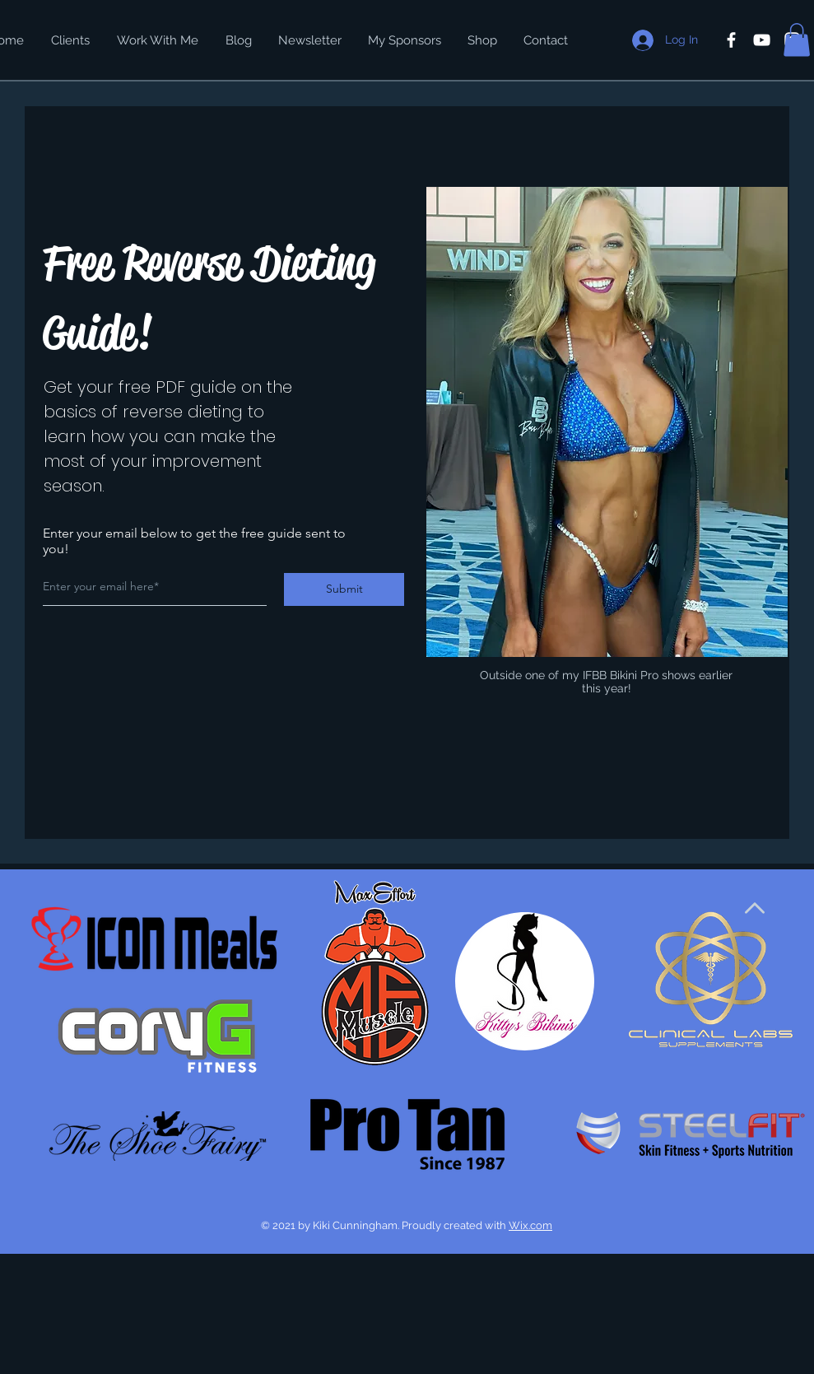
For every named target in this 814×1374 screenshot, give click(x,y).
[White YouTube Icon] (761, 40)
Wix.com (530, 1225)
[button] (797, 40)
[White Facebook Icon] (731, 40)
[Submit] (344, 589)
